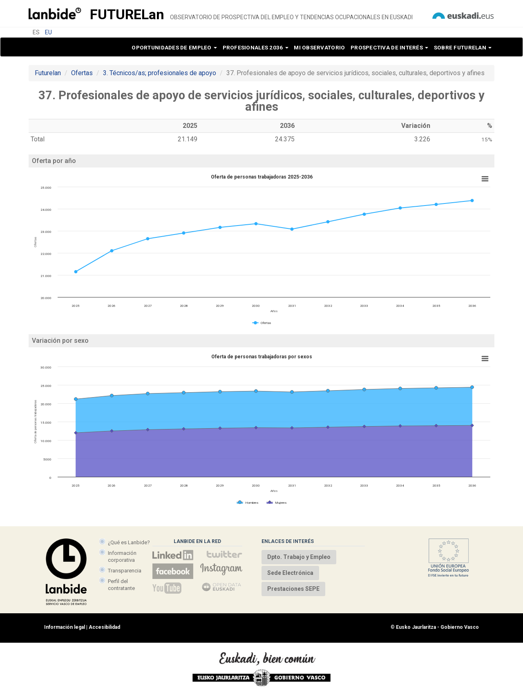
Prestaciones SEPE (293, 588)
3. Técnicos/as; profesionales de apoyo (159, 73)
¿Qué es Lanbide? (129, 542)
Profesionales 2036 (255, 47)
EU (48, 32)
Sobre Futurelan (463, 47)
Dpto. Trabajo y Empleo (299, 557)
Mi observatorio (319, 47)
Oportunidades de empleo (174, 47)
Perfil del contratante (121, 584)
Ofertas (82, 73)
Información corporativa (122, 556)
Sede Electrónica (290, 573)
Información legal (64, 627)
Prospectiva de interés (389, 47)
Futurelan (48, 73)
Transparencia (124, 571)
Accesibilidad (104, 627)
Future (127, 14)
